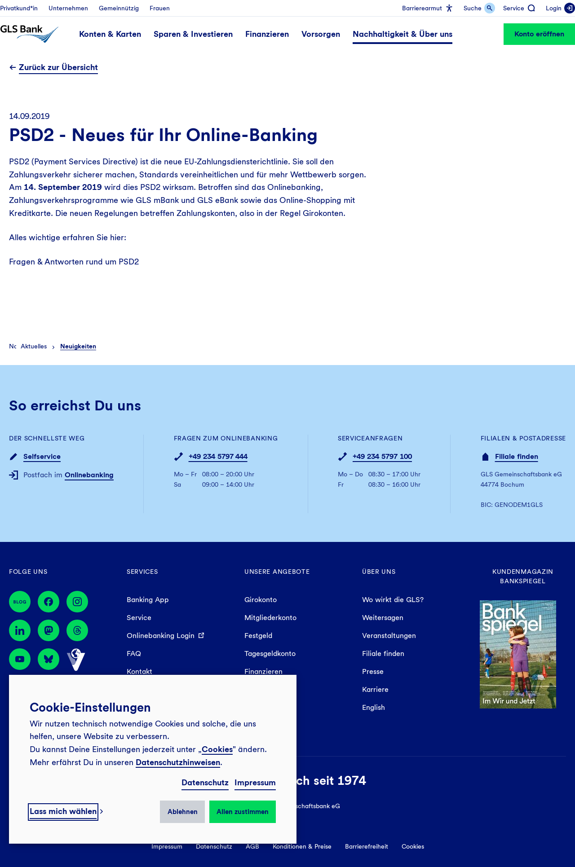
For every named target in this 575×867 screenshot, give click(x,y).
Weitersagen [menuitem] (382, 617)
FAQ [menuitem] (134, 653)
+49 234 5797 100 (382, 456)
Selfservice (42, 456)
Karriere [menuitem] (375, 689)
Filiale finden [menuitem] (383, 653)
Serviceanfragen (370, 438)
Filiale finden (516, 456)
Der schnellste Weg (47, 438)
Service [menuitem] (139, 617)
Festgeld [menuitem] (258, 635)
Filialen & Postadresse (523, 438)
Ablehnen (183, 812)
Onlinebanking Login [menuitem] (161, 635)
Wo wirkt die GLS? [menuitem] (393, 599)
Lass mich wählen (63, 811)
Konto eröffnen (539, 34)
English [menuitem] (373, 707)
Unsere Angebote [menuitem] (277, 571)
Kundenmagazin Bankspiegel (522, 576)
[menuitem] (19, 8)
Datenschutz (205, 782)
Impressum (255, 782)
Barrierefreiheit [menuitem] (366, 846)
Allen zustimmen (243, 812)
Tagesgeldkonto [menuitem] (270, 653)
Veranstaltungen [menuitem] (389, 635)
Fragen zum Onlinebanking (226, 438)
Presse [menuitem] (373, 671)
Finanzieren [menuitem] (263, 671)
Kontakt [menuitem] (139, 671)
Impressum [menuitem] (166, 846)
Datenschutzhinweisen (178, 762)
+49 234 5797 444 (218, 456)
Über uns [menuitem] (379, 571)
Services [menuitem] (142, 571)
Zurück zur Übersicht (58, 67)
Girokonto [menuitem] (260, 599)
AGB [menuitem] (252, 846)
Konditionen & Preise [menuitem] (302, 846)
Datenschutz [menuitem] (214, 846)
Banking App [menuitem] (148, 599)
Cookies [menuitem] (413, 846)
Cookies (217, 749)
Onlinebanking (89, 475)
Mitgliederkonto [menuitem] (270, 617)
